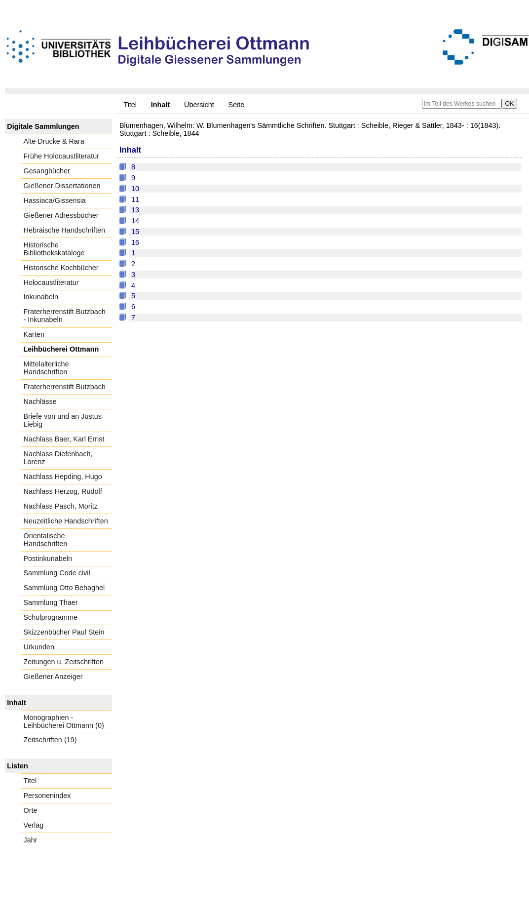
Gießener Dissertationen (62, 186)
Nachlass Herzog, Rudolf (63, 491)
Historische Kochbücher (61, 268)
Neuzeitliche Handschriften (66, 521)
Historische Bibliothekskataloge (54, 249)
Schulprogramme (51, 617)
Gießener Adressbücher (61, 215)
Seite (236, 105)
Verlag (34, 825)
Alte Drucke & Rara (54, 141)
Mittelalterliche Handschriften (46, 368)
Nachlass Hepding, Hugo (63, 476)
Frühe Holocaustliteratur (62, 156)
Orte (31, 810)
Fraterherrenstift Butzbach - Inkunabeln (65, 315)
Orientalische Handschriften (46, 540)
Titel (130, 105)
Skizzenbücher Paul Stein (64, 632)
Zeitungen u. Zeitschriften (64, 662)
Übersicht (199, 105)
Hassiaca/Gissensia (55, 200)
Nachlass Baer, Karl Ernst (64, 439)
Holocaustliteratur (51, 282)
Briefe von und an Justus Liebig (63, 420)
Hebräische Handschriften (65, 230)
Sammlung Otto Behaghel (64, 588)
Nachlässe (40, 401)
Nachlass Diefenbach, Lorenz (58, 458)
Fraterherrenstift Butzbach (65, 387)
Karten (34, 334)
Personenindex (47, 795)
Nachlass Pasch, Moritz (61, 506)
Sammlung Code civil (57, 573)
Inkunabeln (41, 297)
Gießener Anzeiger (53, 676)
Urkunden (39, 647)
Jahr (31, 840)
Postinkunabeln (48, 558)
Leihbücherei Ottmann (61, 349)
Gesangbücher (47, 171)
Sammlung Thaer (51, 602)
